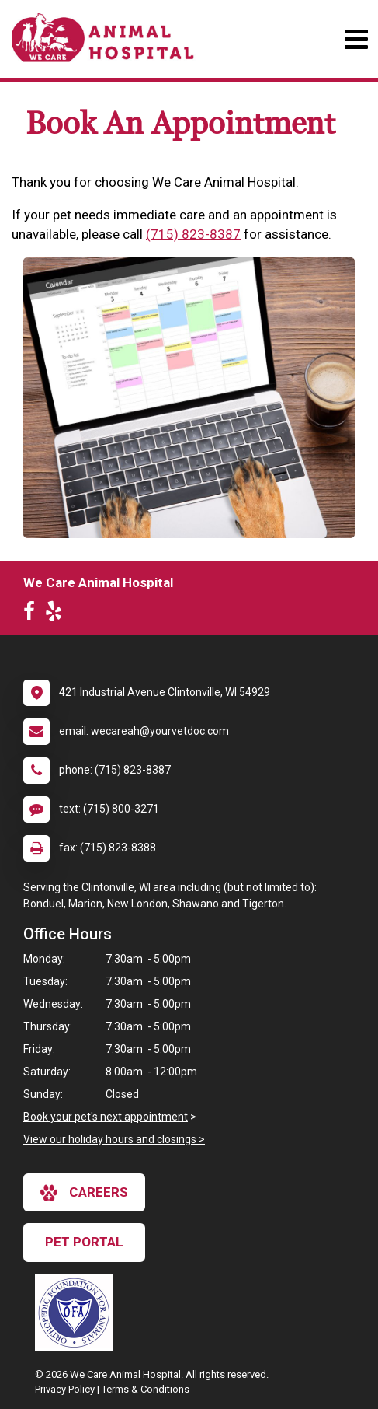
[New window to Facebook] (33, 614)
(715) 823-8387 (193, 234)
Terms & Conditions (145, 1389)
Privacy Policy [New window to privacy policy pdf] (65, 1389)
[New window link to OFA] (77, 1312)
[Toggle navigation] (355, 39)
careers (84, 1192)
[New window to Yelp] (57, 614)
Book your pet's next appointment (105, 1116)
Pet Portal (84, 1242)
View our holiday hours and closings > (114, 1139)
